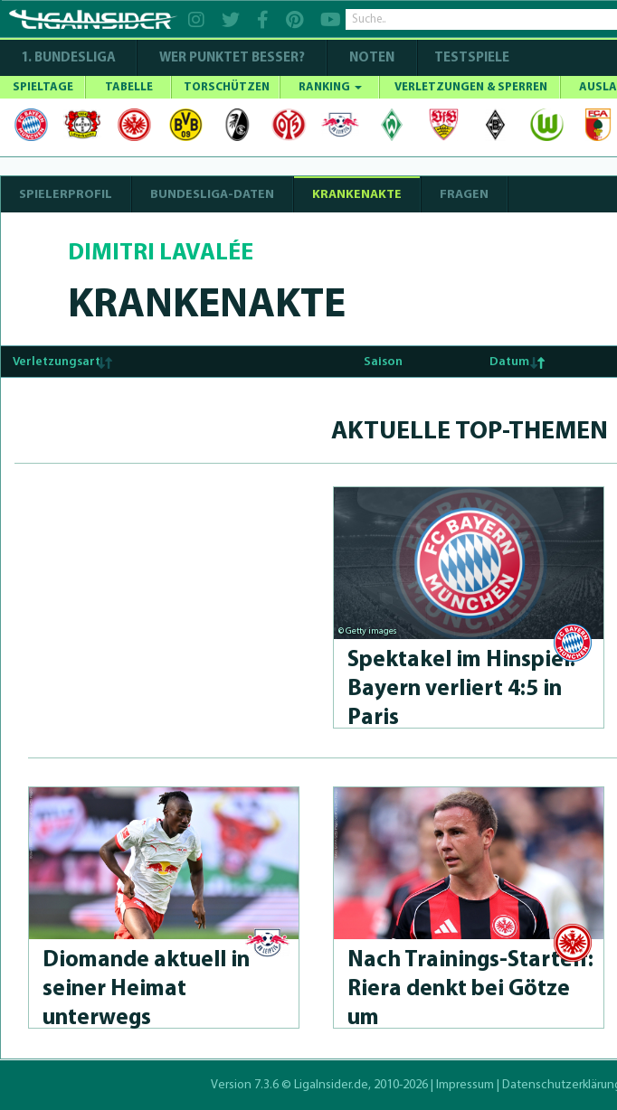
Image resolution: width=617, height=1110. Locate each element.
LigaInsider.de (331, 1085)
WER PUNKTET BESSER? (232, 58)
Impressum (465, 1085)
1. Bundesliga (68, 58)
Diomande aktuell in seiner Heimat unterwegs (146, 989)
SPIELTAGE (43, 87)
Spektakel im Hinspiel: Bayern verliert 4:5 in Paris (461, 689)
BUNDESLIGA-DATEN (212, 195)
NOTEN (371, 58)
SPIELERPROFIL (65, 195)
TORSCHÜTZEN (227, 87)
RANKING (330, 87)
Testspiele (470, 58)
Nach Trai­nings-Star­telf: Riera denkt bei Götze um (470, 989)
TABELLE (129, 87)
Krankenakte (357, 195)
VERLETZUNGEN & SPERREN (470, 87)
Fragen (464, 195)
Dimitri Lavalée (160, 253)
